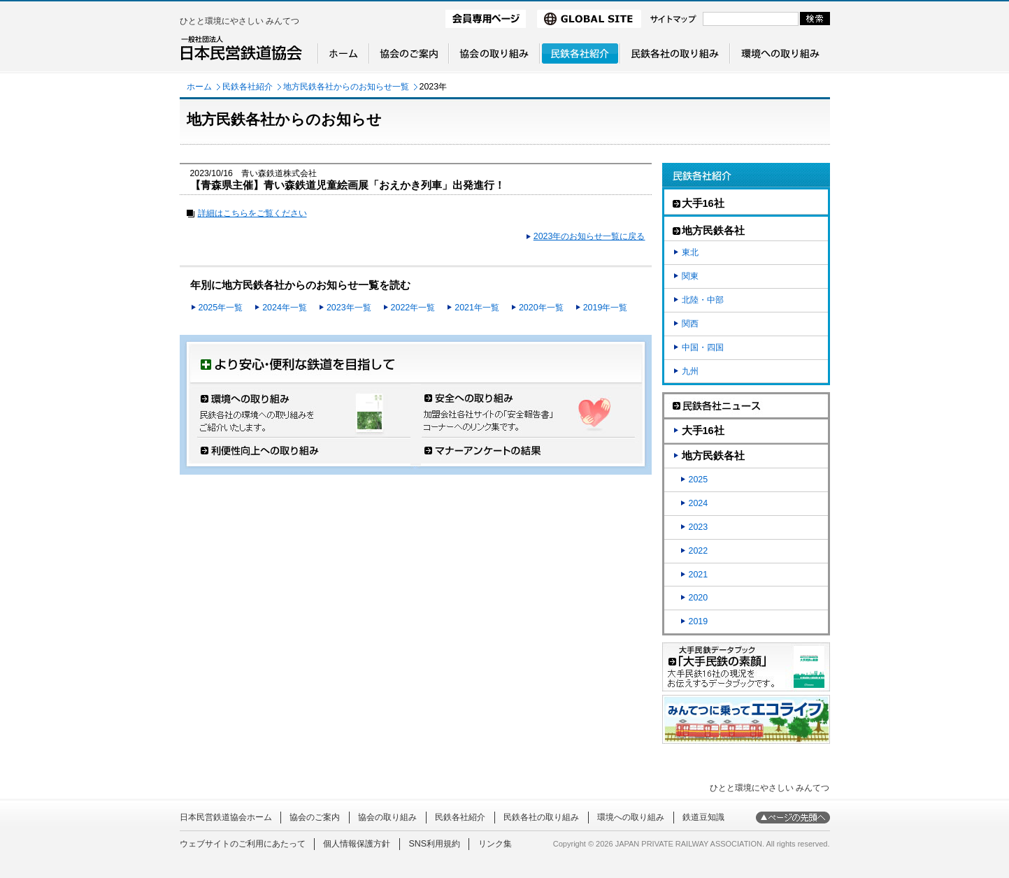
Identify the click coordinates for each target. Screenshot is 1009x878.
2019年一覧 (605, 307)
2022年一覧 (413, 307)
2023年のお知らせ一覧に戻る (589, 236)
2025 (698, 479)
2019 (698, 621)
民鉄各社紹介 (247, 87)
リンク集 (495, 844)
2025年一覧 (221, 307)
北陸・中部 (703, 300)
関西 (690, 324)
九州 (690, 371)
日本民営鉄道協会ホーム (226, 817)
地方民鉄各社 (713, 455)
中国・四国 (703, 347)
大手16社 (703, 430)
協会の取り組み (387, 817)
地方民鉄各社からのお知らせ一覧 (346, 87)
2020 (698, 598)
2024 (698, 503)
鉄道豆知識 (703, 817)
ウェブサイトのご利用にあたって (243, 844)
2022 (698, 551)
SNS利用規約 (434, 844)
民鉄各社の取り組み (541, 817)
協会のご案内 (314, 817)
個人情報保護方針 (356, 844)
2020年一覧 (541, 307)
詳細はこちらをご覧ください (252, 213)
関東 (690, 276)
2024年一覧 (284, 307)
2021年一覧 (477, 307)
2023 (698, 527)
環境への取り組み (630, 817)
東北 (690, 252)
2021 (698, 575)
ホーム (199, 87)
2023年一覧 (349, 307)
